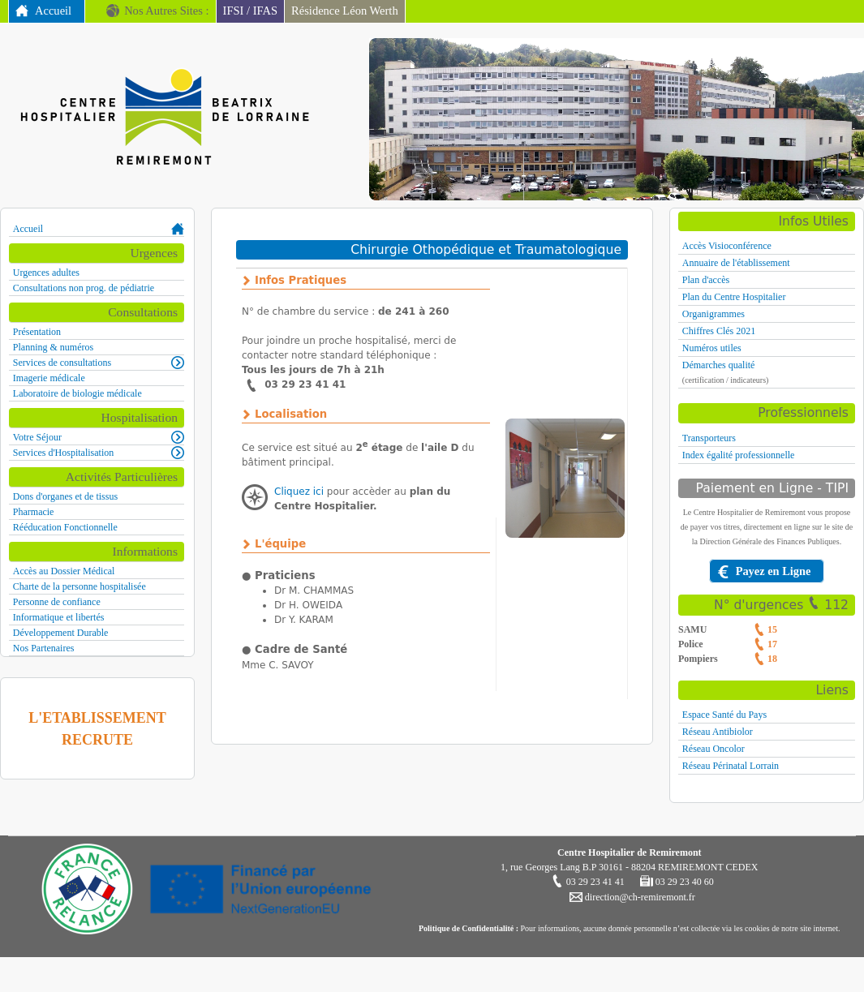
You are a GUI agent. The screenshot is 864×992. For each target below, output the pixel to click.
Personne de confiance (57, 602)
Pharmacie (33, 511)
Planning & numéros (53, 347)
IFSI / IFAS (250, 10)
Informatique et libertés (59, 617)
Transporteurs (709, 438)
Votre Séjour (37, 437)
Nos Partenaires (44, 648)
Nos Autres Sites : (166, 10)
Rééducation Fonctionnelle (65, 527)
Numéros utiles (711, 348)
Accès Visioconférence (727, 245)
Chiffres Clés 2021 (718, 331)
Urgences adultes (46, 272)
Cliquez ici (299, 491)
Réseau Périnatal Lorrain (730, 765)
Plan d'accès (705, 280)
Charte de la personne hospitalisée (79, 586)
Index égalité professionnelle (738, 455)
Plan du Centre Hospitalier (734, 297)
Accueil (53, 10)
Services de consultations (62, 362)
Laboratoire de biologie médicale (77, 393)
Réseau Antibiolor (717, 731)
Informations (145, 551)
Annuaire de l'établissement (736, 262)
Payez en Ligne (773, 571)
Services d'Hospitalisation (63, 452)
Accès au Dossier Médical (64, 571)
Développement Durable (61, 632)
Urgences (154, 253)
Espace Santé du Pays (724, 714)
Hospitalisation (139, 417)
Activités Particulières (122, 476)
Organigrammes (713, 314)
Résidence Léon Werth (344, 10)
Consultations (143, 312)
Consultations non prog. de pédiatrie (83, 288)
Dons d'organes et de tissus (65, 496)
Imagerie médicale (49, 378)
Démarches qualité (718, 365)
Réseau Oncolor (713, 748)
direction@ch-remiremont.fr (638, 897)
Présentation (37, 331)
